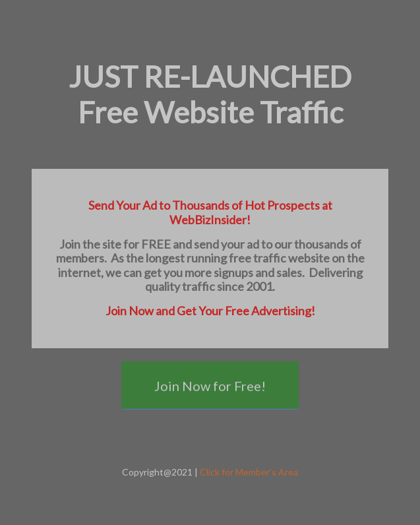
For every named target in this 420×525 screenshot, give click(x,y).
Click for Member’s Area (249, 472)
